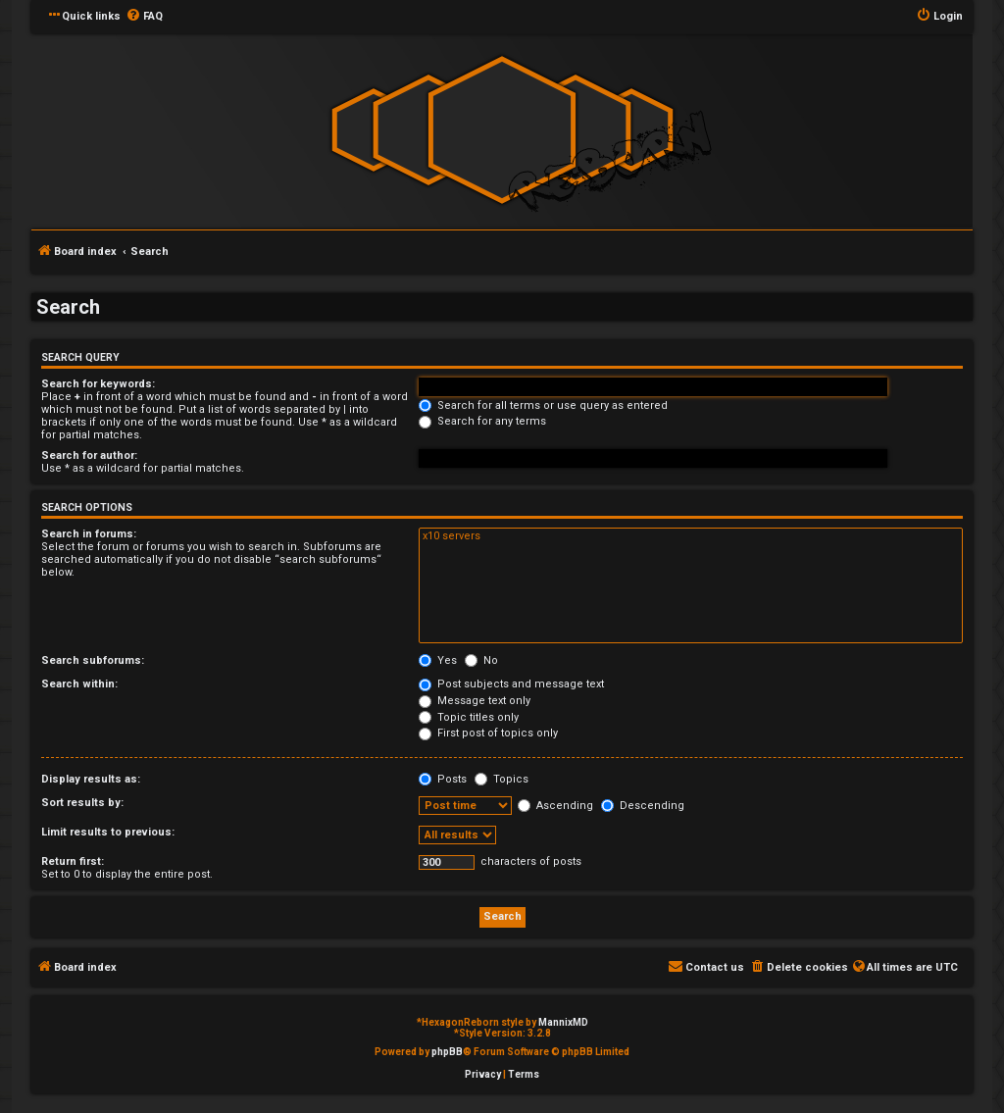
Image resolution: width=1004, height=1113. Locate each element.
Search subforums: (92, 660)
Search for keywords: (98, 384)
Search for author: (89, 455)
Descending (642, 805)
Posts (443, 779)
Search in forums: (88, 534)
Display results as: (90, 779)
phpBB (447, 1051)
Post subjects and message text (511, 684)
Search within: (79, 684)
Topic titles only (469, 717)
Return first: (72, 861)
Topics (501, 779)
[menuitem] (144, 16)
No (481, 660)
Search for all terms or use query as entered (543, 405)
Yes (438, 660)
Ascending (555, 805)
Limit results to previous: (108, 832)
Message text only (474, 700)
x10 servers (691, 536)
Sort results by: (82, 802)
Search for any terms (482, 421)
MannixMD (563, 1022)
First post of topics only (488, 733)
